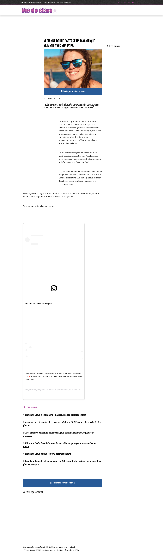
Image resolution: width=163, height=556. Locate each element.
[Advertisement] (32, 80)
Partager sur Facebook (73, 91)
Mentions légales (49, 550)
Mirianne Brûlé (51, 390)
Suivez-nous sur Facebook (128, 2)
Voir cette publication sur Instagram (38, 304)
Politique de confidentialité (68, 550)
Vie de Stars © (30, 550)
